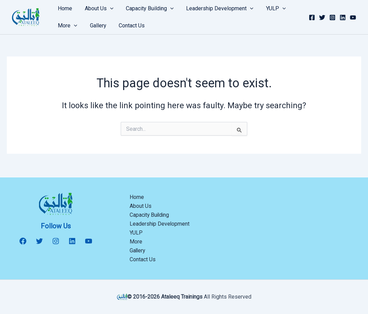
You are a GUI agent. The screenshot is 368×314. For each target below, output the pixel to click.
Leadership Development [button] (214, 8)
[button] (107, 8)
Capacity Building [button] (146, 8)
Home (64, 8)
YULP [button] (269, 8)
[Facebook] (312, 17)
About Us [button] (96, 8)
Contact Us (128, 25)
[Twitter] (322, 17)
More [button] (67, 25)
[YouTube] (353, 17)
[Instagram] (332, 17)
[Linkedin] (343, 17)
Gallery (96, 25)
